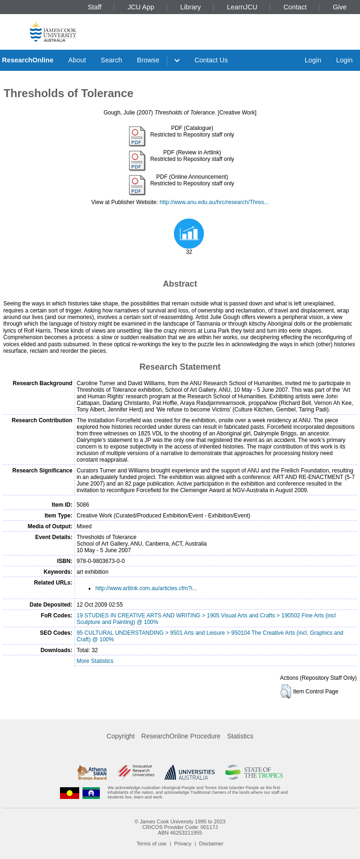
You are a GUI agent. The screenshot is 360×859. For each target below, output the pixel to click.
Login (313, 60)
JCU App (141, 7)
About (77, 60)
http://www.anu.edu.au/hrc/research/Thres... (214, 202)
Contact (295, 7)
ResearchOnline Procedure (181, 736)
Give (340, 7)
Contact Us (211, 60)
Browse (148, 60)
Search (111, 60)
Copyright (121, 736)
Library (190, 7)
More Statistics (94, 661)
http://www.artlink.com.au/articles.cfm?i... (146, 588)
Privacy (183, 843)
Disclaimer (211, 843)
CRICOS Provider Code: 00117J (180, 827)
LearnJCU (242, 7)
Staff (94, 7)
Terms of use (151, 843)
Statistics (240, 736)
